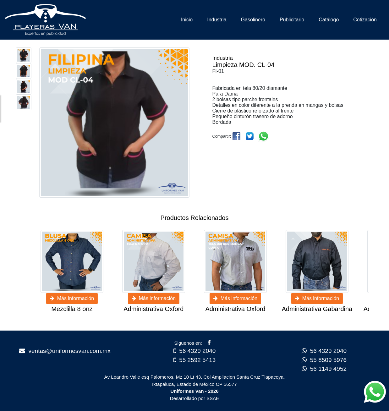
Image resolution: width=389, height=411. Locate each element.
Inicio (187, 19)
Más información (72, 298)
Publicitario (292, 19)
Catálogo (329, 19)
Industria (216, 19)
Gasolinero (253, 19)
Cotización (365, 19)
